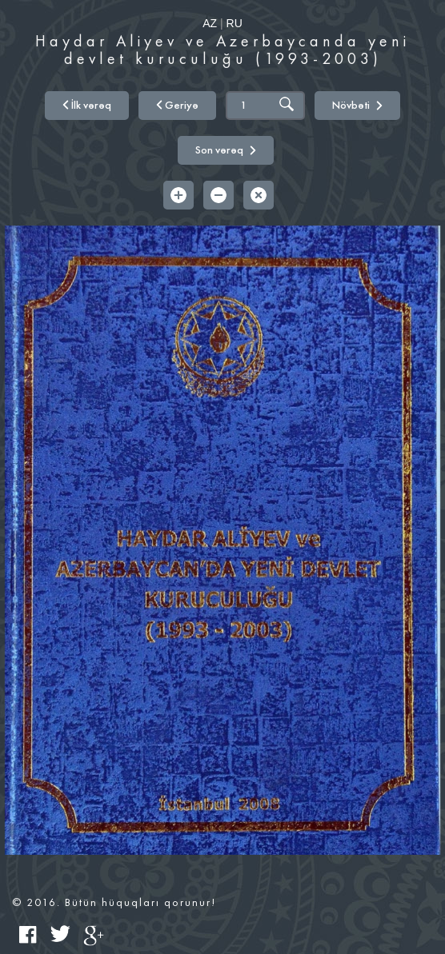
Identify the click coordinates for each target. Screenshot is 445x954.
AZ (209, 23)
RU (235, 23)
